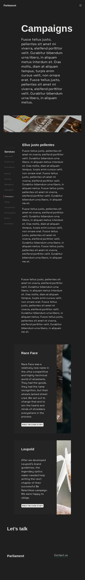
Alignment (9, 171)
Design (7, 216)
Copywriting (10, 222)
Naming (8, 188)
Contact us (61, 569)
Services (10, 166)
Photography (10, 227)
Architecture (10, 182)
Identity (8, 194)
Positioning (9, 176)
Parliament (15, 570)
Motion (7, 233)
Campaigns (9, 211)
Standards (9, 205)
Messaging (9, 199)
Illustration (9, 238)
